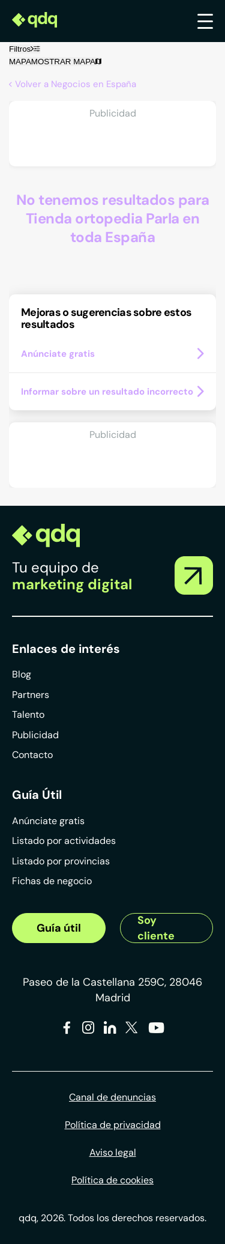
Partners (30, 694)
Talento (28, 714)
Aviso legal (112, 1152)
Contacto (32, 754)
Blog (21, 674)
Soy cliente (156, 928)
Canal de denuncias (112, 1097)
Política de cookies (112, 1180)
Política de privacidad (113, 1124)
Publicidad (35, 735)
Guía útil (59, 928)
